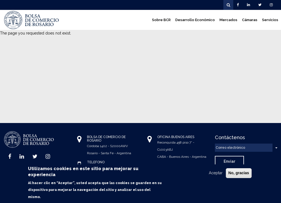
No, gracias (238, 174)
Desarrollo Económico (195, 20)
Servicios (270, 20)
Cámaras (249, 20)
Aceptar (216, 174)
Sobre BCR (161, 20)
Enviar (229, 161)
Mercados (228, 20)
